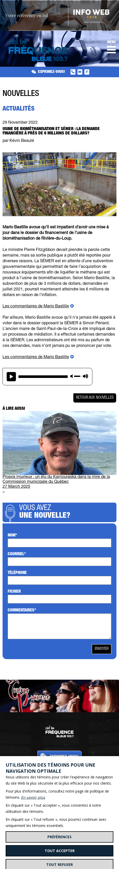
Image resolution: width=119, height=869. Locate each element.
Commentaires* (22, 611)
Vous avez (66, 512)
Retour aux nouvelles (95, 398)
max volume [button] (85, 376)
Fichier (14, 592)
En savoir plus (33, 797)
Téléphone (17, 573)
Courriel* (17, 554)
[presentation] (3, 492)
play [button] (11, 376)
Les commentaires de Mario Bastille (36, 307)
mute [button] (71, 376)
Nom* (12, 536)
